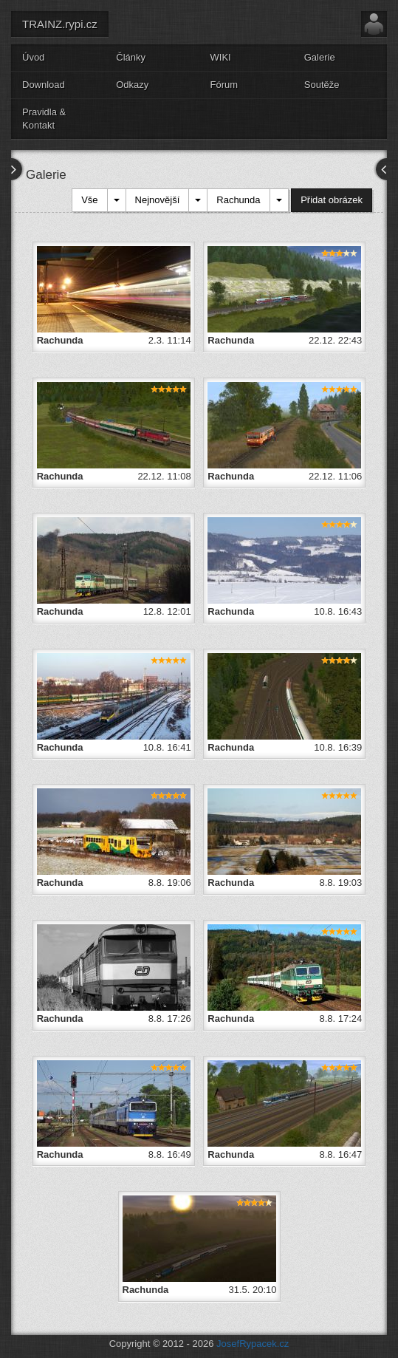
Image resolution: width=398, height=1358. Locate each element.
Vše (89, 199)
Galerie (319, 57)
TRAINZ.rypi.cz (59, 24)
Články (130, 57)
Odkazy (132, 84)
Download (43, 84)
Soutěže (322, 84)
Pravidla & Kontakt (44, 119)
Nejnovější (157, 199)
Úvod (33, 57)
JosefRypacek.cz (252, 1343)
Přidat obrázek (332, 199)
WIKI (220, 57)
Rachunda (238, 199)
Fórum (224, 84)
